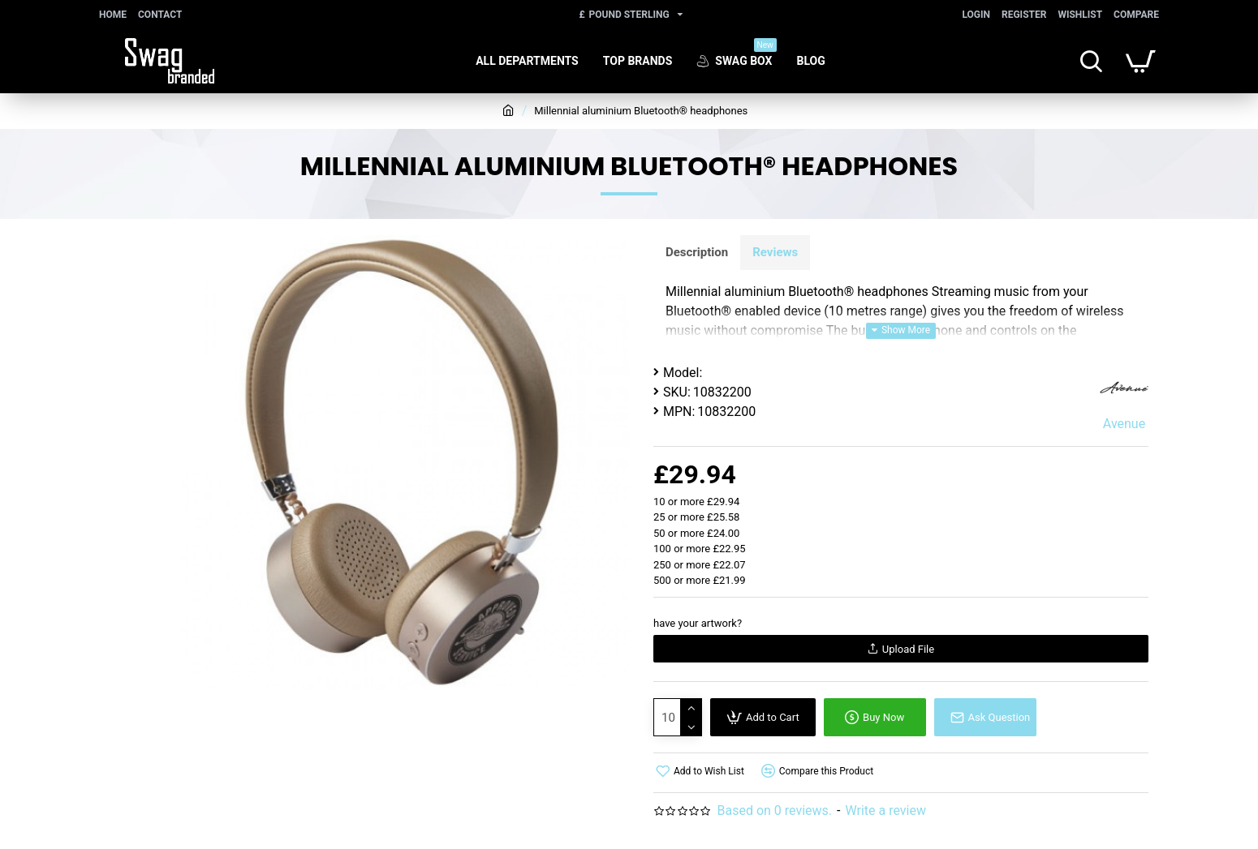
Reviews (775, 252)
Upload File (901, 649)
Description (697, 252)
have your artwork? (697, 623)
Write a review (885, 810)
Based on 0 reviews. (774, 810)
